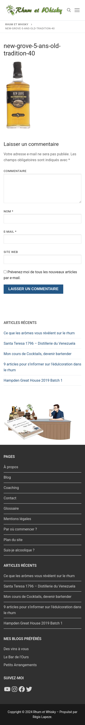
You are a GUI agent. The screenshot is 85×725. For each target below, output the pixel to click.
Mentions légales (17, 519)
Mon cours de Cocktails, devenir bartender (37, 354)
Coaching (11, 488)
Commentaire (15, 171)
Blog (7, 477)
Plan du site (13, 540)
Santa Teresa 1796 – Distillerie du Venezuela (39, 343)
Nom (8, 211)
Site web (11, 252)
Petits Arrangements (20, 665)
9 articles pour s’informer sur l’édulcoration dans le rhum (42, 367)
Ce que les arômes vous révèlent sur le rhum (39, 333)
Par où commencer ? (20, 529)
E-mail (10, 231)
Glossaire (11, 508)
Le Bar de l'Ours (16, 657)
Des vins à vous (16, 649)
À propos (11, 467)
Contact (10, 498)
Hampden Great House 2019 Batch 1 (33, 380)
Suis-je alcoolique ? (19, 550)
